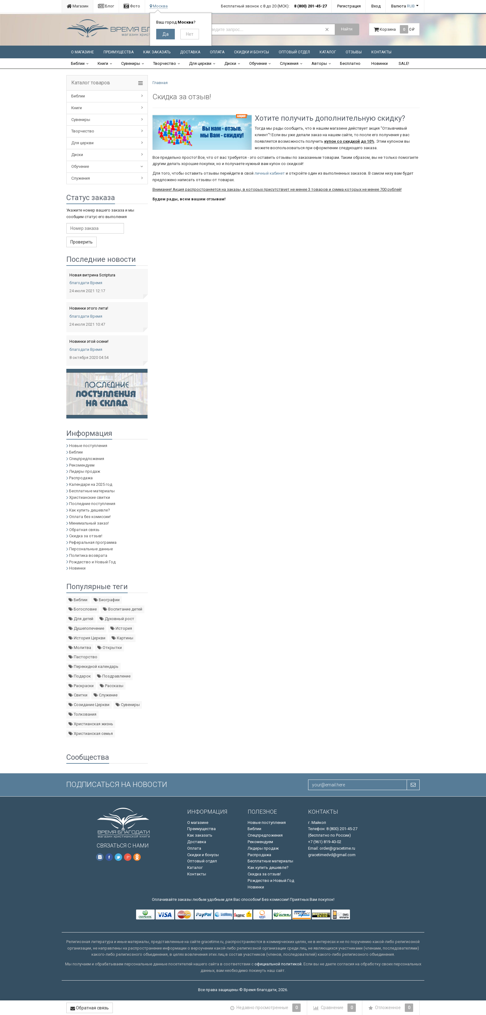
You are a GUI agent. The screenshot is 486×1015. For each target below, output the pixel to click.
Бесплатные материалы (92, 491)
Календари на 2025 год (90, 484)
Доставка (190, 52)
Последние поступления (92, 503)
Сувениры (130, 63)
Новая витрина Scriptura (92, 275)
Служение (105, 695)
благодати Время (85, 282)
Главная (160, 82)
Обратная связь (84, 529)
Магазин (77, 6)
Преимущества (119, 52)
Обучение (258, 63)
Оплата (217, 52)
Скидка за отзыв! (85, 536)
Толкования (82, 714)
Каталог (328, 52)
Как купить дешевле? (89, 510)
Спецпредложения (86, 458)
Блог (106, 6)
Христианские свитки (89, 497)
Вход (376, 6)
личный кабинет (269, 173)
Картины (122, 638)
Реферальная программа (93, 542)
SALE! (404, 63)
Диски (230, 63)
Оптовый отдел (294, 52)
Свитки (77, 695)
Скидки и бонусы (251, 52)
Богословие (82, 609)
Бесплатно (350, 63)
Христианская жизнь (90, 724)
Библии (78, 63)
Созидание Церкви (88, 704)
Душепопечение (86, 628)
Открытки (109, 647)
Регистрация (349, 6)
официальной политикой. (278, 964)
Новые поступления (88, 445)
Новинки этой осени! (88, 341)
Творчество (164, 63)
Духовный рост (116, 618)
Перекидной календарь (93, 666)
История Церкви (86, 638)
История (121, 628)
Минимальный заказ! (89, 523)
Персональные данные (91, 549)
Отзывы (354, 52)
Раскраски (81, 685)
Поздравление (113, 676)
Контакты (381, 52)
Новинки (379, 63)
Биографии (107, 599)
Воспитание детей (122, 609)
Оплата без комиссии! (90, 516)
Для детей (80, 618)
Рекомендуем (82, 465)
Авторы (319, 63)
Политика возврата (88, 555)
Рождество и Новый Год (92, 562)
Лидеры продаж (84, 471)
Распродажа (81, 478)
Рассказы (111, 685)
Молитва (79, 647)
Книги (103, 63)
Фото (132, 6)
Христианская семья (90, 733)
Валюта (403, 6)
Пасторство (82, 657)
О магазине (82, 52)
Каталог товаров (90, 83)
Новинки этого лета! (88, 308)
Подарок (79, 676)
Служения (289, 63)
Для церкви (200, 63)
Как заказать (156, 52)
